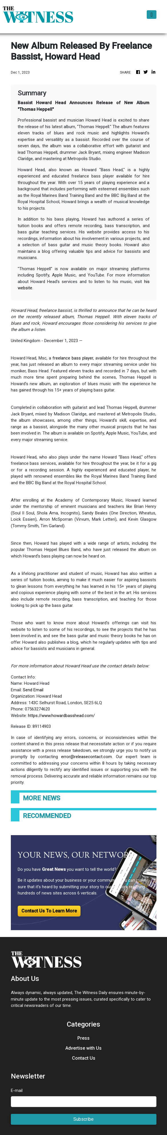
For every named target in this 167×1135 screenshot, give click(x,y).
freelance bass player (73, 358)
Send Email (33, 689)
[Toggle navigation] (151, 14)
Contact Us (83, 1058)
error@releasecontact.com (86, 756)
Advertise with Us (83, 1048)
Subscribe (83, 1119)
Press (83, 1038)
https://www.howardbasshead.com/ (61, 715)
